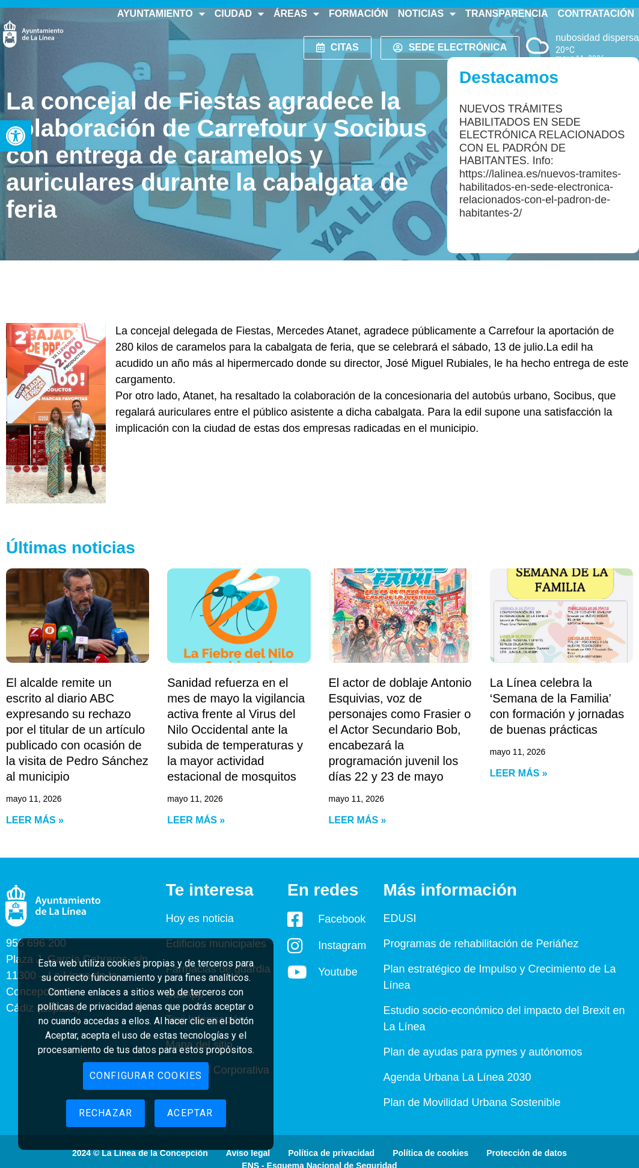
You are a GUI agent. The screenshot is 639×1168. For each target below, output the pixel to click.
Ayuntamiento (161, 14)
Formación (358, 13)
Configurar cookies (146, 1075)
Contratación (596, 13)
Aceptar (190, 1113)
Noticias (427, 14)
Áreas (296, 14)
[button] (15, 136)
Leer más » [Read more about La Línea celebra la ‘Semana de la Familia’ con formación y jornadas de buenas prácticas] (519, 773)
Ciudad (239, 14)
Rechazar (106, 1113)
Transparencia (506, 13)
